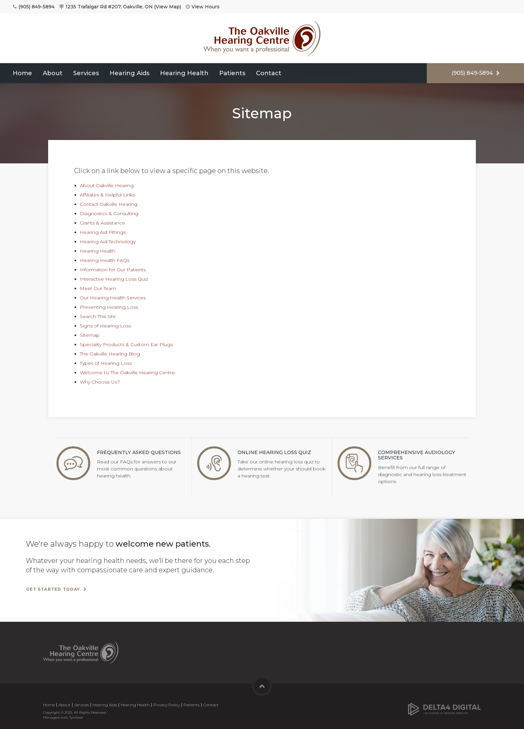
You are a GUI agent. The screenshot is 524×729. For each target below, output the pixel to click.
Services (86, 73)
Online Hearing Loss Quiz (274, 452)
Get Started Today (53, 589)
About (52, 73)
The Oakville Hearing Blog (110, 354)
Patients (232, 73)
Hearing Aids (129, 73)
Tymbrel (76, 717)
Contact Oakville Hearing (108, 204)
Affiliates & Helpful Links (107, 195)
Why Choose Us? (100, 382)
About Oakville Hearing (107, 185)
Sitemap (90, 335)
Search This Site (98, 316)
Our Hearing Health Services (113, 298)
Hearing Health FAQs (104, 260)
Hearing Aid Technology (108, 242)
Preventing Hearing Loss (109, 307)
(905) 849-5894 (36, 7)
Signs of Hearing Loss (105, 326)
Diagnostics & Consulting (109, 213)
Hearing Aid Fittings (103, 232)
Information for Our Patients (113, 270)
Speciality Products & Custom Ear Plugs (126, 344)
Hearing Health (184, 73)
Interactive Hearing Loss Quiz (114, 279)
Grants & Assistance (102, 223)
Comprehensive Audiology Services (416, 455)
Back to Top (262, 686)
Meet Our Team (98, 288)
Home (22, 73)
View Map (168, 7)
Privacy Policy (166, 704)
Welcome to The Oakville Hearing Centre (127, 373)
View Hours (205, 7)
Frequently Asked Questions (139, 452)
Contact (268, 73)
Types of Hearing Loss (106, 363)
